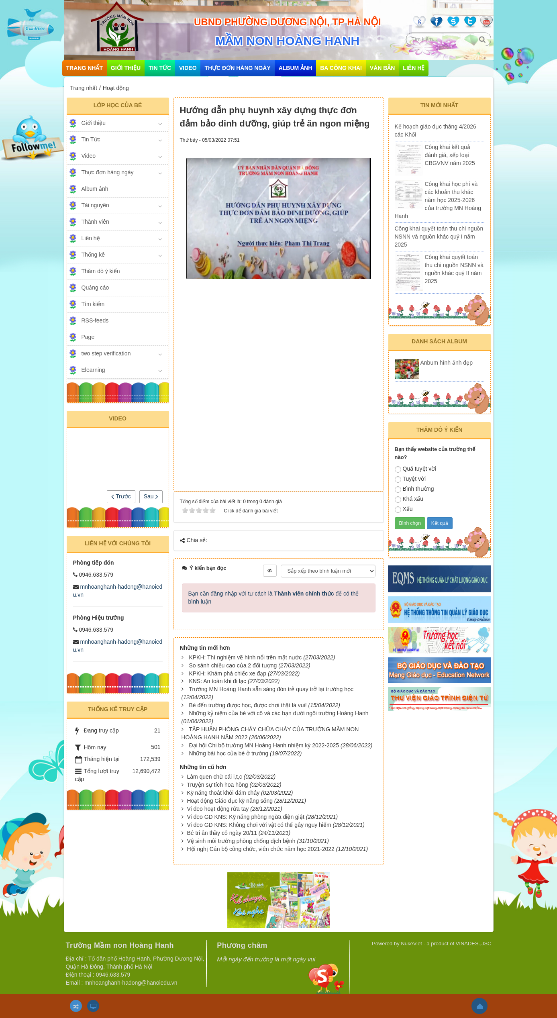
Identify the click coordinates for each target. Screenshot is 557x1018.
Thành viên (95, 221)
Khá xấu (409, 499)
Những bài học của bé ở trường (228, 753)
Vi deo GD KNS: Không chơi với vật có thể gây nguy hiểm (259, 825)
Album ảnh (295, 68)
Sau (151, 496)
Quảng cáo (95, 287)
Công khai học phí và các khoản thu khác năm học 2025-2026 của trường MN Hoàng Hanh (438, 200)
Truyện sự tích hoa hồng (217, 784)
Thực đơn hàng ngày (237, 68)
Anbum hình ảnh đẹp (446, 362)
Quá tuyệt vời (416, 469)
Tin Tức (160, 68)
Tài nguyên (95, 205)
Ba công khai (341, 68)
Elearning (93, 370)
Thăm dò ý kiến (101, 271)
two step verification (106, 353)
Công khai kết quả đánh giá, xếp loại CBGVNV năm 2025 (450, 155)
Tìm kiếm (93, 304)
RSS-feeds (95, 320)
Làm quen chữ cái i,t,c (214, 776)
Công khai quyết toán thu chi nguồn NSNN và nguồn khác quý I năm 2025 (439, 236)
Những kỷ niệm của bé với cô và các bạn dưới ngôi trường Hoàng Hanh (278, 713)
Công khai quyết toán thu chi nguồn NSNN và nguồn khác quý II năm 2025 (454, 269)
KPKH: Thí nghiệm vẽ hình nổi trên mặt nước (245, 657)
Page (88, 337)
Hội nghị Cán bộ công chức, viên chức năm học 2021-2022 (260, 849)
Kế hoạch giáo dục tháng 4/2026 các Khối (435, 130)
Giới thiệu (126, 68)
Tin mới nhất (439, 105)
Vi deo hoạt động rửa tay (218, 809)
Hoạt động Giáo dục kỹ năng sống (230, 801)
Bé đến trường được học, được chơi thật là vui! (247, 705)
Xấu (404, 509)
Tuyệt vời (410, 479)
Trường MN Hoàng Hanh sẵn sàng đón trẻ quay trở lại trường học (271, 689)
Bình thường (414, 489)
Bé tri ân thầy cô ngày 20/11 (222, 833)
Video (188, 68)
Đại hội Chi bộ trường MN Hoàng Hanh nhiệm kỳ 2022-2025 (264, 745)
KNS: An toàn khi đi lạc (217, 681)
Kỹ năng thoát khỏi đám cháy (223, 793)
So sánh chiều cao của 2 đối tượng (233, 665)
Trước (121, 496)
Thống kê (93, 254)
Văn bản (382, 68)
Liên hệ (413, 68)
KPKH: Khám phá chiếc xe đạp (227, 673)
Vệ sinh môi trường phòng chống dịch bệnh (241, 841)
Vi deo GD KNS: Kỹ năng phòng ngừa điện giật (245, 817)
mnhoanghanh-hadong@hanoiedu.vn (130, 982)
